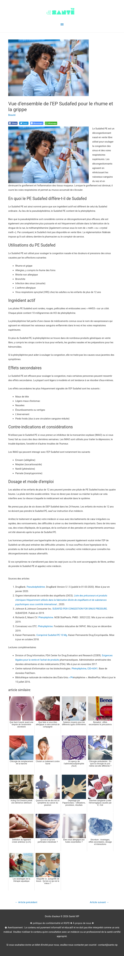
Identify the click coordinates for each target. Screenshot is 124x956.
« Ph (71, 677)
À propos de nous (82, 923)
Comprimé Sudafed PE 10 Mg (51, 635)
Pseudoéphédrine (36, 586)
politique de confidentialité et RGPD (51, 923)
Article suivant (99, 902)
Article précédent (26, 902)
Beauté (11, 115)
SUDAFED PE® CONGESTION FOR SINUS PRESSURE (79, 608)
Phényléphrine (45, 617)
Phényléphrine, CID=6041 (85, 668)
